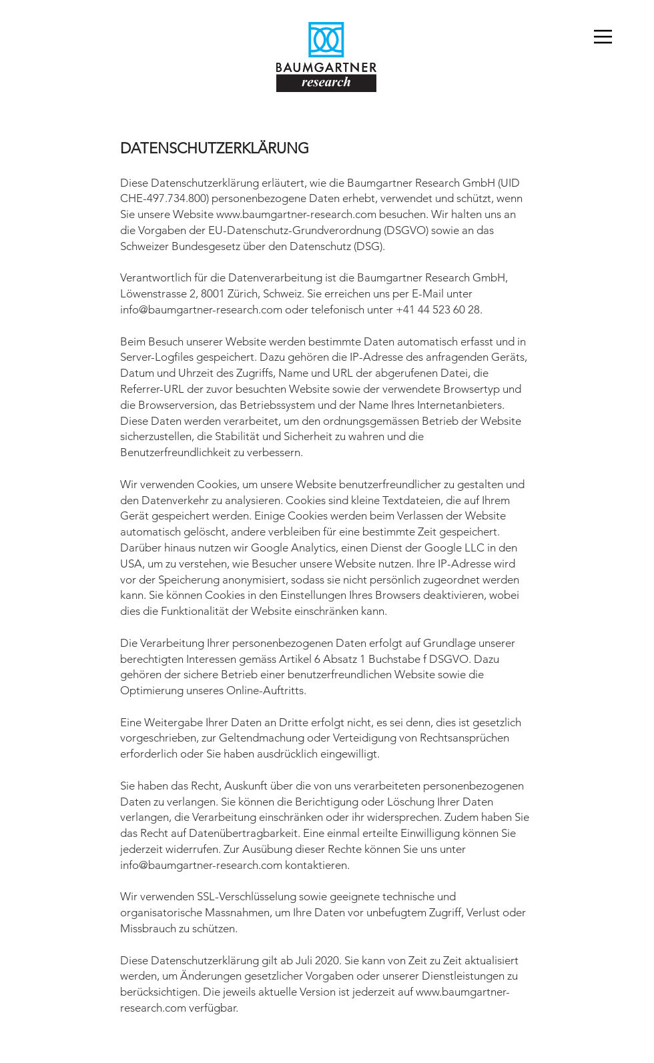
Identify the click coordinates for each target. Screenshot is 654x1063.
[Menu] (610, 37)
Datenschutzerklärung (383, 1046)
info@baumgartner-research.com (201, 309)
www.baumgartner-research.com (296, 214)
